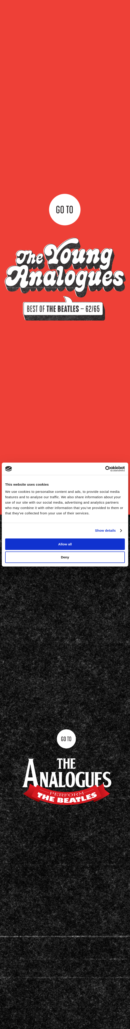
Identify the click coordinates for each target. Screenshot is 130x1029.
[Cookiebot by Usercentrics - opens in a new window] (105, 469)
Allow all (65, 544)
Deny (65, 557)
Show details (105, 530)
